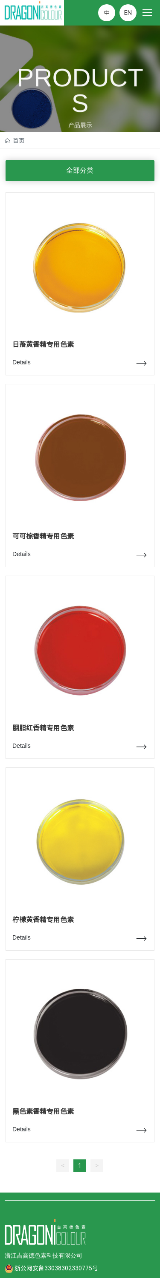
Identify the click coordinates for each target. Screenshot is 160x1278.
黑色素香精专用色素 (43, 1112)
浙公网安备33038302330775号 (56, 1268)
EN (128, 12)
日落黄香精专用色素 (43, 345)
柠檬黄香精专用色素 (43, 920)
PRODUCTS (80, 95)
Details (21, 362)
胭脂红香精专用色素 (43, 728)
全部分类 (79, 170)
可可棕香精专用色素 (43, 536)
